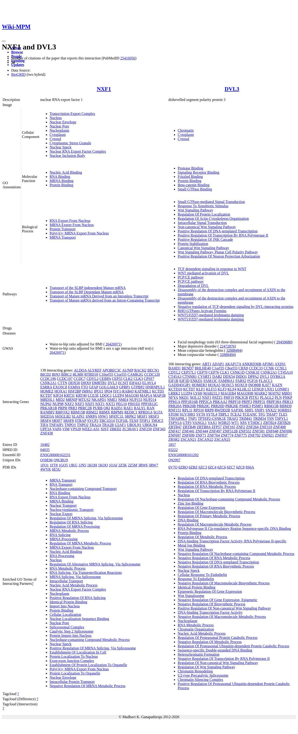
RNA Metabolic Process (68, 568)
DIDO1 (241, 377)
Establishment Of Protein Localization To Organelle (88, 665)
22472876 (227, 346)
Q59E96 (46, 460)
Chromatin (185, 130)
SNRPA (91, 416)
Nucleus (56, 118)
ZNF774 (227, 435)
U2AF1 (120, 425)
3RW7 (153, 465)
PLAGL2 (267, 398)
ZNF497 (215, 431)
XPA (243, 423)
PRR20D (217, 406)
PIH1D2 (134, 404)
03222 (173, 450)
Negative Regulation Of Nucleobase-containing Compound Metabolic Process (236, 554)
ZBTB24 (269, 423)
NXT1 (100, 404)
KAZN (277, 385)
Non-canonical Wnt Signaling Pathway (207, 227)
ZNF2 (240, 427)
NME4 (123, 400)
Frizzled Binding (190, 177)
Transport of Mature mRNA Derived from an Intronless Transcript (99, 296)
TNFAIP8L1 (177, 418)
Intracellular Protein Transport (72, 682)
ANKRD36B (251, 364)
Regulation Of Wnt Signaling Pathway (206, 667)
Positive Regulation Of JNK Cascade (205, 239)
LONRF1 (282, 389)
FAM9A (74, 387)
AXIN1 (280, 364)
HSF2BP (74, 391)
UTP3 (187, 423)
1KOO (103, 465)
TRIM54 (259, 418)
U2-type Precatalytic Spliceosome (203, 675)
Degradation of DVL (193, 286)
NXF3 (79, 404)
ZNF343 (159, 429)
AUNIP (127, 370)
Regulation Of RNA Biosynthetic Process (209, 482)
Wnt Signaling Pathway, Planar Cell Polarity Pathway (218, 252)
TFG (261, 414)
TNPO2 (82, 425)
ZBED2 (115, 429)
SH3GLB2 (63, 416)
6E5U (56, 469)
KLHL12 (244, 389)
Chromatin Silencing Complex (200, 680)
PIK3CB (241, 398)
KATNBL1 (143, 391)
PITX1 (254, 398)
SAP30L (237, 410)
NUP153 (135, 400)
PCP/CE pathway (191, 277)
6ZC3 (203, 467)
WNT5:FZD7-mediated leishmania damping (211, 315)
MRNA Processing (64, 539)
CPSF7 (149, 379)
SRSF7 (57, 421)
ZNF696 (285, 431)
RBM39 (286, 406)
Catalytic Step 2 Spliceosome (71, 631)
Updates (17, 65)
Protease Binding (190, 168)
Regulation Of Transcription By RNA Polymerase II (216, 491)
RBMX (104, 412)
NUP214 (149, 400)
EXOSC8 (60, 387)
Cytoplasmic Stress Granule (70, 143)
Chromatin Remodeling (195, 671)
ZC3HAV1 (130, 429)
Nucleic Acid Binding (66, 172)
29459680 (283, 342)
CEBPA (105, 379)
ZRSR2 (173, 439)
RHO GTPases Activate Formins (202, 311)
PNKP (287, 398)
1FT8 (54, 465)
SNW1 (103, 416)
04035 (45, 450)
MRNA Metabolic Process (69, 531)
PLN (278, 398)
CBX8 (243, 368)
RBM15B (78, 412)
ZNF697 (174, 435)
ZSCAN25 (222, 439)
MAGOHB (245, 393)
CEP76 (213, 372)
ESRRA (46, 387)
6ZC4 (212, 467)
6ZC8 (240, 467)
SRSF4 (45, 421)
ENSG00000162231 (55, 455)
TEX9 (133, 421)
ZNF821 (267, 435)
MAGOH (132, 395)
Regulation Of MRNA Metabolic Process (80, 543)
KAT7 (266, 385)
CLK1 (224, 372)
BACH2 (140, 370)
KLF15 (211, 389)
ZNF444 (202, 431)
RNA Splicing (60, 535)
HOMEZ (47, 391)
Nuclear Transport (63, 505)
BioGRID (18, 74)
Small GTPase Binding (195, 189)
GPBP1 (124, 387)
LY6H (197, 393)
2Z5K (122, 465)
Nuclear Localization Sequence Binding (79, 619)
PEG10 (121, 404)
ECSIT (123, 383)
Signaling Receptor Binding (198, 172)
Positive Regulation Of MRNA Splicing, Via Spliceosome (93, 648)
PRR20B (189, 406)
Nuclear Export (61, 514)
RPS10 (198, 410)
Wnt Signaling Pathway (195, 210)
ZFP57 (217, 427)
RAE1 (128, 408)
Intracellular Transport (66, 581)
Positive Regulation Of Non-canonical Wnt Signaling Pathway (224, 608)
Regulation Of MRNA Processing (75, 526)
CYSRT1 (204, 377)
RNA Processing (62, 556)
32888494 (233, 350)
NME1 (112, 400)
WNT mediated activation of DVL (203, 273)
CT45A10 (285, 372)
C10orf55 (106, 374)
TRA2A (95, 425)
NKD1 (184, 398)
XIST (105, 429)
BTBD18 (91, 374)
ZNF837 (281, 435)
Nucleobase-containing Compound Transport (83, 489)
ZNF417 (174, 431)
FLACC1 (266, 381)
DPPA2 (253, 377)
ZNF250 (145, 429)
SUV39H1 (187, 414)
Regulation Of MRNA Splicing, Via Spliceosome (86, 518)
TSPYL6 (175, 423)
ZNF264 (252, 427)
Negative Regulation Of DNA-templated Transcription (218, 562)
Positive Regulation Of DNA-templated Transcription (217, 231)
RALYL (140, 408)
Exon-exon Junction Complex (72, 661)
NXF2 (69, 404)
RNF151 (174, 410)
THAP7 (272, 414)
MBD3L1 (47, 400)
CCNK (269, 368)
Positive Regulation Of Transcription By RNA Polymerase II (223, 235)
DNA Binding (188, 520)
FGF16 (252, 381)
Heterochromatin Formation (198, 654)
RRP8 (209, 410)
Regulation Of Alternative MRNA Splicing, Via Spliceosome (95, 564)
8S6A (250, 467)
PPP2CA (205, 402)
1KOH (92, 465)
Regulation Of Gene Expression (201, 508)
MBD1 (287, 393)
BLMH (78, 374)
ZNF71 (201, 435)
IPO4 (108, 391)
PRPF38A (273, 402)
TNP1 (192, 418)
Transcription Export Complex (72, 114)
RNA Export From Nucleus (70, 221)
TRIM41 (245, 418)
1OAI (113, 465)
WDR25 (224, 423)
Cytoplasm (58, 135)
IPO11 (98, 391)
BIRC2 (66, 374)
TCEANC (249, 414)
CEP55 (117, 379)
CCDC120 (152, 374)
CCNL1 (281, 368)
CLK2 (128, 379)
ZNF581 (258, 431)
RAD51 (117, 408)
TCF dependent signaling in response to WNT (212, 269)
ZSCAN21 (188, 439)
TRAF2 (232, 418)
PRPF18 (234, 402)
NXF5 (89, 404)
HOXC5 (227, 385)
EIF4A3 (135, 383)
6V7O (172, 467)
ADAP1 (218, 364)
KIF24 (58, 395)
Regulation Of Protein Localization (204, 214)
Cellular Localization (65, 615)
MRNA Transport (63, 237)
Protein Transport (63, 229)
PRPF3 (247, 402)
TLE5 (282, 414)
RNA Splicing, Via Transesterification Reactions (86, 573)
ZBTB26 (284, 423)
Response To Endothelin (196, 579)
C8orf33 (231, 368)
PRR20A (175, 406)
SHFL (249, 410)
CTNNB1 (189, 377)
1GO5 (63, 465)
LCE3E (93, 395)
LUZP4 (118, 395)
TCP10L (121, 421)
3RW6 (143, 465)
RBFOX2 (62, 412)
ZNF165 (229, 427)
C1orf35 (120, 374)
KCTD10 (175, 389)
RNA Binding (60, 177)
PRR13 (287, 402)
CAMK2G (135, 374)
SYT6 (200, 414)
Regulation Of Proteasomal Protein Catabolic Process (217, 638)
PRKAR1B (48, 408)
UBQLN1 (134, 425)
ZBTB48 (189, 427)
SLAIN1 (78, 416)
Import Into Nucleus (65, 606)
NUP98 (58, 404)
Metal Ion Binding (191, 545)
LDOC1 (106, 395)
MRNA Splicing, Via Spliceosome (75, 577)
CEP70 (202, 372)
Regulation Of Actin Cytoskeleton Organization (213, 219)
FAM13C (210, 381)
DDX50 (74, 383)
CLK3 (138, 379)
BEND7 (188, 368)
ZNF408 (279, 427)
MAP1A (146, 395)
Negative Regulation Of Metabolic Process (210, 642)
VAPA (56, 429)
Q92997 (174, 460)
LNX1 (269, 389)
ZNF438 (46, 433)
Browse (17, 52)
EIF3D (184, 381)
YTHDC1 (254, 423)
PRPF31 (259, 402)
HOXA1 (60, 391)
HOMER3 (199, 385)
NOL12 (195, 398)
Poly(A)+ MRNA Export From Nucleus (79, 233)
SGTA (158, 412)
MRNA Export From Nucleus (72, 225)
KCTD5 (158, 391)
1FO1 (44, 465)
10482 (45, 445)
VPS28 (75, 429)
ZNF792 (254, 435)
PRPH (62, 408)
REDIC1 (130, 412)
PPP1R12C (149, 404)
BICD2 (45, 374)
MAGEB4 (228, 393)
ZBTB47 (175, 427)
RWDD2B (222, 410)
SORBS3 (284, 410)
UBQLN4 (149, 425)
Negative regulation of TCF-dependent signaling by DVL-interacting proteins (235, 307)
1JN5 (82, 465)
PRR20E (231, 406)
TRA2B (108, 425)
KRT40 (81, 395)
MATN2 (274, 393)
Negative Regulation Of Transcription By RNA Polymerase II (224, 659)
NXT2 (110, 404)
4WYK (45, 469)
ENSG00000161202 (183, 455)
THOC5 (157, 421)
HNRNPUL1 (155, 387)
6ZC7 (231, 467)
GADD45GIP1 (179, 385)
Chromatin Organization (196, 629)
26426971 (112, 344)
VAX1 (212, 423)
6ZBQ (183, 467)
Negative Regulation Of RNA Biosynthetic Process (216, 566)
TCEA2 (236, 414)
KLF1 (200, 389)
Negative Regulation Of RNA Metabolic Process (214, 558)
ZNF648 (272, 431)
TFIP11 (144, 421)
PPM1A (174, 402)
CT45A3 (174, 377)
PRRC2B (85, 408)
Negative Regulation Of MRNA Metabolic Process (87, 686)
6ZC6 (221, 467)
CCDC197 (65, 379)
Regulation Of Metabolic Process (202, 537)
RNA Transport (61, 484)
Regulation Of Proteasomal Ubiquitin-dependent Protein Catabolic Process (233, 646)
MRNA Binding (62, 181)
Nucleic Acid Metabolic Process (74, 585)
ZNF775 (240, 435)
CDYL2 (93, 379)
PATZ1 (217, 398)
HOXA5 (214, 385)
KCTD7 (46, 395)
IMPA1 (87, 391)
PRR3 (72, 408)
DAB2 (217, 377)
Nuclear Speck (60, 147)
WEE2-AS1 (90, 429)
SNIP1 (260, 410)
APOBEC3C (111, 370)
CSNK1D (237, 372)
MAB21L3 (211, 393)
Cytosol (55, 139)
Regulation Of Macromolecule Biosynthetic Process (216, 512)
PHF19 (229, 398)
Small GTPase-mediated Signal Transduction (211, 202)
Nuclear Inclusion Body (67, 156)
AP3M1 (268, 364)
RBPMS (117, 412)
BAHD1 (174, 368)
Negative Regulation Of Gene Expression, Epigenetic (217, 600)
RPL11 (187, 410)
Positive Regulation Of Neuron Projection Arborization (219, 256)
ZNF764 (213, 435)
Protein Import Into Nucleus (70, 636)
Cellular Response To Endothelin (202, 575)
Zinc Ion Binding (190, 503)
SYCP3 (92, 421)
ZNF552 (245, 431)
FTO (84, 387)
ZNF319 (266, 427)
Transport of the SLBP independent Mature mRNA (88, 288)
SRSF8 (68, 421)
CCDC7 (80, 379)
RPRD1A (145, 412)
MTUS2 (84, 400)
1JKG (73, 465)
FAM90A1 (226, 381)
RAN (151, 408)
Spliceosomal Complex (67, 627)
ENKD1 (196, 381)
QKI (107, 408)
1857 (172, 445)
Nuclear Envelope (63, 122)
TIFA (44, 425)
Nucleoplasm (59, 130)
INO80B (254, 385)
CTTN (62, 383)
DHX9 (86, 383)
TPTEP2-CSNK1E (212, 418)
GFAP (93, 387)
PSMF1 (257, 406)
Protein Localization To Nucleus (74, 656)
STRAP (80, 421)
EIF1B (173, 381)
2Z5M (132, 465)
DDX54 (229, 377)
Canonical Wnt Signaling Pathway (203, 248)
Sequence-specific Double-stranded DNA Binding (215, 650)
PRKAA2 (220, 402)
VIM (66, 429)
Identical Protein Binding (68, 602)
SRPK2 (130, 416)
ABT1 (206, 364)
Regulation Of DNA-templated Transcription (211, 478)
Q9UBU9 (61, 460)
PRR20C (203, 406)
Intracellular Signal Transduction (202, 223)
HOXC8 (241, 385)
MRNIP (71, 400)
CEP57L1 (188, 372)
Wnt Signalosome (191, 596)
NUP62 (45, 404)
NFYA (173, 398)
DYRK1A (277, 377)
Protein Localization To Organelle (75, 673)
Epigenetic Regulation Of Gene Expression (210, 591)
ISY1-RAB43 (123, 391)
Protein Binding (61, 185)
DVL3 (232, 89)
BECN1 (153, 370)
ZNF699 (188, 435)
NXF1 (104, 89)
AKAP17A (233, 364)
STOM (173, 414)
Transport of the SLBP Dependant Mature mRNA (87, 292)
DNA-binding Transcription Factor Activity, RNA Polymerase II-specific (232, 541)
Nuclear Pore (59, 126)
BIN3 (56, 374)
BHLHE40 (203, 368)
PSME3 (245, 406)
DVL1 (264, 377)
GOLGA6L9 (108, 387)
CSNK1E (253, 372)
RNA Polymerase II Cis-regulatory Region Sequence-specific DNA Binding (234, 529)
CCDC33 (256, 368)
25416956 (127, 58)
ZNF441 (188, 431)
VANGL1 (199, 423)
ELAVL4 (149, 383)
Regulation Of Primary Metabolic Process (209, 516)
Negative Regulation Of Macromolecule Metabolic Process (222, 617)
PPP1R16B (189, 402)
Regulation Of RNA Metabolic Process (207, 487)
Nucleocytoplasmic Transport (72, 510)
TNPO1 (70, 425)
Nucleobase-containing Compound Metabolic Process (90, 640)
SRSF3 (153, 416)
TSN (270, 418)
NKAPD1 (98, 400)
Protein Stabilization (193, 244)
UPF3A (45, 429)
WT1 (235, 423)
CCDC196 (48, 379)
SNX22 (271, 410)
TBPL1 (223, 414)
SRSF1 (142, 416)
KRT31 (69, 395)
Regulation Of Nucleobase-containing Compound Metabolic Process (229, 499)
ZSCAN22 (205, 439)
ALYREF (95, 370)
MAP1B (159, 395)
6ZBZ (193, 467)
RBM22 (92, 412)
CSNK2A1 (48, 383)
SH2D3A (47, 416)
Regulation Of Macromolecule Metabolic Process (214, 524)
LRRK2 (174, 393)
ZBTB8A (204, 427)
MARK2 (260, 393)
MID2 (60, 400)
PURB (98, 408)
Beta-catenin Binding (193, 185)
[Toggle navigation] (4, 41)
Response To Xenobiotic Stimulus (203, 206)
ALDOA (80, 370)
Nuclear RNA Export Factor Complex (78, 151)
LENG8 (258, 389)
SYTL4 (211, 414)
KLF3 (222, 389)
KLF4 (231, 389)
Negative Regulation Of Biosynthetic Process (211, 604)
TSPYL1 (281, 418)
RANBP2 (47, 412)
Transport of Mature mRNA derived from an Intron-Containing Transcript (105, 300)
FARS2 (240, 381)
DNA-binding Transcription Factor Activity (210, 612)
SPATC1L (116, 416)
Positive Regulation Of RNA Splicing (78, 598)
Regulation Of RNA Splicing (71, 522)
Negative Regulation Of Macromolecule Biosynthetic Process (224, 583)
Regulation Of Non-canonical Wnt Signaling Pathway (218, 663)
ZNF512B (230, 431)
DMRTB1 (99, 383)
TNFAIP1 (56, 425)
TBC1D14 (107, 421)
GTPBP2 (138, 387)
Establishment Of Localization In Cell (78, 652)
